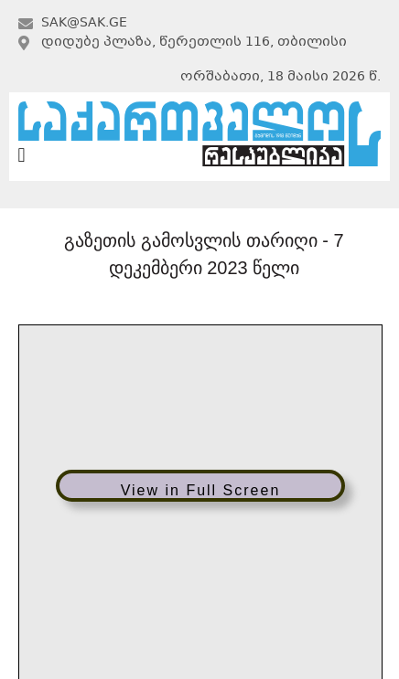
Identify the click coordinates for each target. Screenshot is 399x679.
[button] (21, 156)
